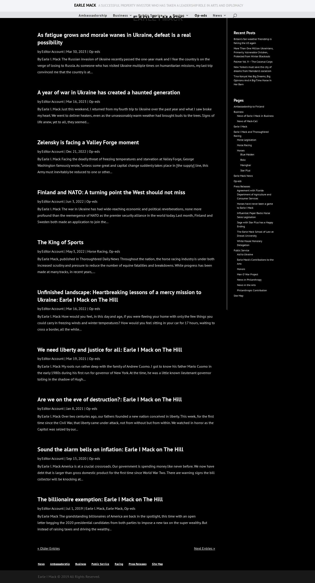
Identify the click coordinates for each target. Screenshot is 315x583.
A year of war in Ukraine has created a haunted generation (108, 92)
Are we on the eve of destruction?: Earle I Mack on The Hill (109, 399)
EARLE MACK (85, 5)
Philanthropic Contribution (252, 290)
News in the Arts (246, 285)
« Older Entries (48, 548)
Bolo (242, 159)
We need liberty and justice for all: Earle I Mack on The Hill (109, 349)
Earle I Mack (240, 126)
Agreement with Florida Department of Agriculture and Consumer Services (254, 194)
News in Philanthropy (249, 279)
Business (120, 16)
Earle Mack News (243, 175)
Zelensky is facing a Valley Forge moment (88, 142)
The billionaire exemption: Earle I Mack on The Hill (100, 499)
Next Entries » (204, 548)
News (217, 16)
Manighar (245, 165)
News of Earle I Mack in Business (255, 115)
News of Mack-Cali (247, 121)
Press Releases (242, 186)
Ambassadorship (93, 16)
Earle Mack (114, 508)
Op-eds (201, 16)
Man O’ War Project (247, 274)
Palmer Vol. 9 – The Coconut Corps (253, 61)
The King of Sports (60, 242)
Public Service (150, 16)
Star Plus (245, 170)
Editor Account (53, 51)
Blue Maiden (247, 154)
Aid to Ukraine (245, 254)
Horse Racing (97, 251)
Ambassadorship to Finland (249, 106)
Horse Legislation (246, 139)
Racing (179, 16)
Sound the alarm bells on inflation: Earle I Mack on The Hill (110, 449)
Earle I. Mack (95, 508)
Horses (241, 150)
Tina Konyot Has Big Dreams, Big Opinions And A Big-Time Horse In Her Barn (253, 80)
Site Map (238, 295)
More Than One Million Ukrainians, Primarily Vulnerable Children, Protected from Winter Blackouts (253, 52)
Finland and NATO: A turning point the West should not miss (111, 192)
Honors (241, 269)
